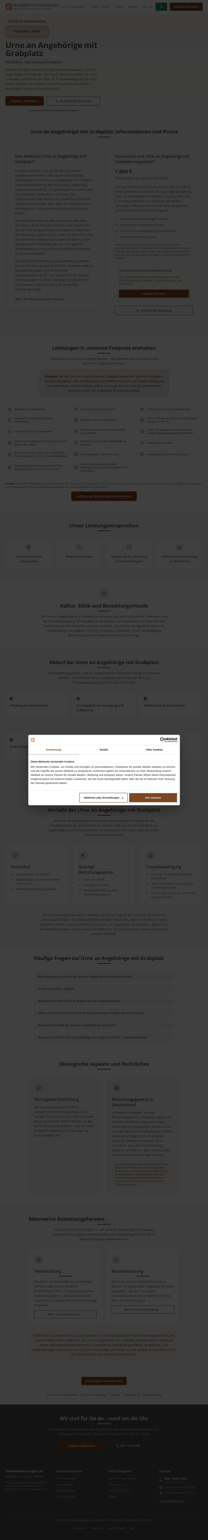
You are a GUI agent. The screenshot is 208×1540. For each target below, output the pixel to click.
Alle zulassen (153, 797)
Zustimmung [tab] (53, 749)
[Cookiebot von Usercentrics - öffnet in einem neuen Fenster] (162, 739)
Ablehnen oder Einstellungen (103, 797)
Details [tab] (104, 749)
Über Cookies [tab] (154, 749)
